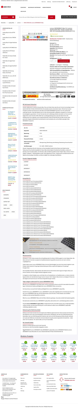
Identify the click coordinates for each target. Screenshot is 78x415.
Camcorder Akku (37, 385)
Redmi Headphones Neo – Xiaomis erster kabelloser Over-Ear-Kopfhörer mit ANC (9, 391)
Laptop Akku (11, 22)
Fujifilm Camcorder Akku (51, 389)
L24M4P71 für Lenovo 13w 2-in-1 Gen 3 (53, 345)
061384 (13, 198)
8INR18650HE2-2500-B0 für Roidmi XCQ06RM (12, 135)
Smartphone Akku (38, 390)
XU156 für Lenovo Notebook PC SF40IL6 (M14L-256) (24, 358)
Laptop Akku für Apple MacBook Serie (10, 43)
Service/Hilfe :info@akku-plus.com (69, 17)
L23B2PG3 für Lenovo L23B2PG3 (44, 356)
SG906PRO (5, 195)
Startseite (23, 7)
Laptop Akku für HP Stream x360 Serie (9, 51)
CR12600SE (13, 195)
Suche (51, 17)
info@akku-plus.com (70, 380)
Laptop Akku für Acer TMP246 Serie (9, 38)
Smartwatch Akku (38, 378)
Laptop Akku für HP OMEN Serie (10, 47)
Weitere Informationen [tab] (46, 99)
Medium (7, 401)
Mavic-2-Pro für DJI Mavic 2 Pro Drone (11, 146)
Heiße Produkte (47, 7)
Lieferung (68, 1)
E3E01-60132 (11, 201)
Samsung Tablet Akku (51, 386)
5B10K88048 (27, 172)
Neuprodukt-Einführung (34, 7)
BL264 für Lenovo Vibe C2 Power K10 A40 (34, 345)
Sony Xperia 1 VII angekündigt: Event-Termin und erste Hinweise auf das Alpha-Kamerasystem (9, 380)
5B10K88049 (26, 175)
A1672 (4, 201)
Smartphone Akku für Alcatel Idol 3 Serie (9, 101)
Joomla (11, 401)
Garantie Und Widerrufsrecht (58, 1)
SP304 (12, 205)
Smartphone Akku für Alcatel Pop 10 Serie (9, 86)
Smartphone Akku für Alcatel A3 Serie (10, 96)
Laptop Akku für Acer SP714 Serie (9, 33)
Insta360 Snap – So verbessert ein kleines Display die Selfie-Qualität (9, 386)
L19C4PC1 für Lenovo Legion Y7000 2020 (34, 356)
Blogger (3, 401)
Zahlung (49, 1)
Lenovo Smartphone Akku (51, 381)
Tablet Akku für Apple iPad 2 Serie (9, 61)
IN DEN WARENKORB (63, 61)
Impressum (74, 1)
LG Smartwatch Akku (51, 384)
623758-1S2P (6, 198)
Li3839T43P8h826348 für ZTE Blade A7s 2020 (13, 157)
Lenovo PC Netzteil (51, 392)
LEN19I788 (56, 45)
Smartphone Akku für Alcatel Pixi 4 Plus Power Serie (9, 91)
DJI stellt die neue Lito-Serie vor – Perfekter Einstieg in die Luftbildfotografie (9, 397)
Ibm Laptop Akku (50, 378)
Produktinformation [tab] (29, 99)
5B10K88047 (26, 168)
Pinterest (15, 401)
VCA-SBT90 (6, 205)
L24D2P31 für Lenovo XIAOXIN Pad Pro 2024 (73, 356)
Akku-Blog (23, 11)
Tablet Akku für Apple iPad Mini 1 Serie (10, 66)
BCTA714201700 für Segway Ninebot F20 (12, 168)
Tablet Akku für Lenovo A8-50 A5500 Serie (9, 76)
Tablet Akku (36, 383)
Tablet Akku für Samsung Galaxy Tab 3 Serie (8, 71)
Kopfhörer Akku (37, 380)
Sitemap (22, 391)
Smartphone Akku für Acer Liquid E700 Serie (8, 81)
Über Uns (44, 1)
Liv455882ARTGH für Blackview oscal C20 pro (12, 124)
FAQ (21, 389)
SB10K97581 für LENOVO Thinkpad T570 (63, 356)
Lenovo (19, 22)
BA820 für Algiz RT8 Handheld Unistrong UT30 (11, 178)
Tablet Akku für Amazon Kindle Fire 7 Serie (9, 56)
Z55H (4, 208)
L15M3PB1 (26, 161)
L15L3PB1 (26, 165)
